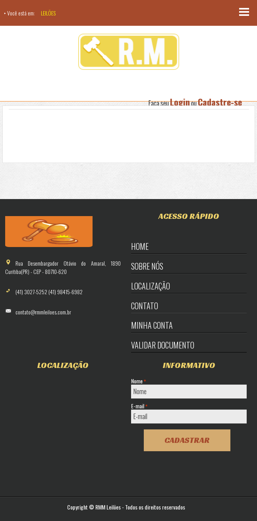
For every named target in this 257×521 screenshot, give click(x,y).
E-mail (139, 406)
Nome (138, 381)
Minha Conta (152, 325)
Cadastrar (187, 440)
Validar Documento (162, 345)
